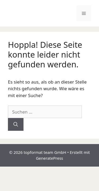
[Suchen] (15, 124)
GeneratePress (49, 158)
